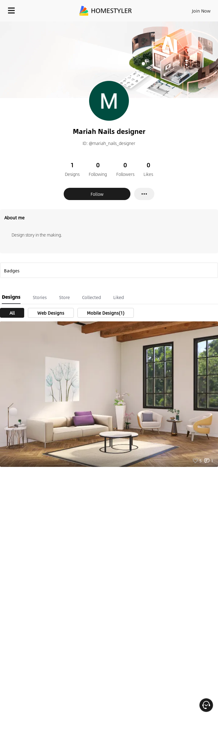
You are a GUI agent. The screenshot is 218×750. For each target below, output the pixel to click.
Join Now (201, 10)
